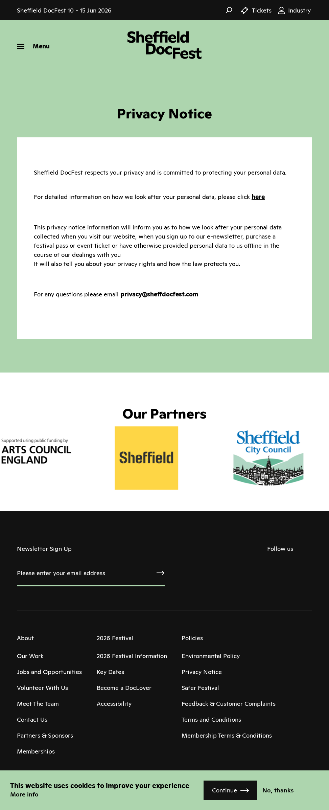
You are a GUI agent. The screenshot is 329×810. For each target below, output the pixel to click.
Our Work (30, 656)
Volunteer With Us (42, 688)
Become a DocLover (124, 688)
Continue (224, 790)
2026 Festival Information (132, 656)
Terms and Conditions (211, 719)
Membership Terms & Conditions (227, 735)
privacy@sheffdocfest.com (159, 294)
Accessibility (114, 703)
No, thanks (278, 790)
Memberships (36, 751)
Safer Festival (200, 688)
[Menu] (33, 46)
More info (24, 794)
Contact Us (32, 719)
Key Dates (110, 672)
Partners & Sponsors (45, 735)
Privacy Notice (202, 672)
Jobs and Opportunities (49, 672)
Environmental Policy (211, 656)
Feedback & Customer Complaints (229, 703)
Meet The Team (38, 703)
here (258, 197)
